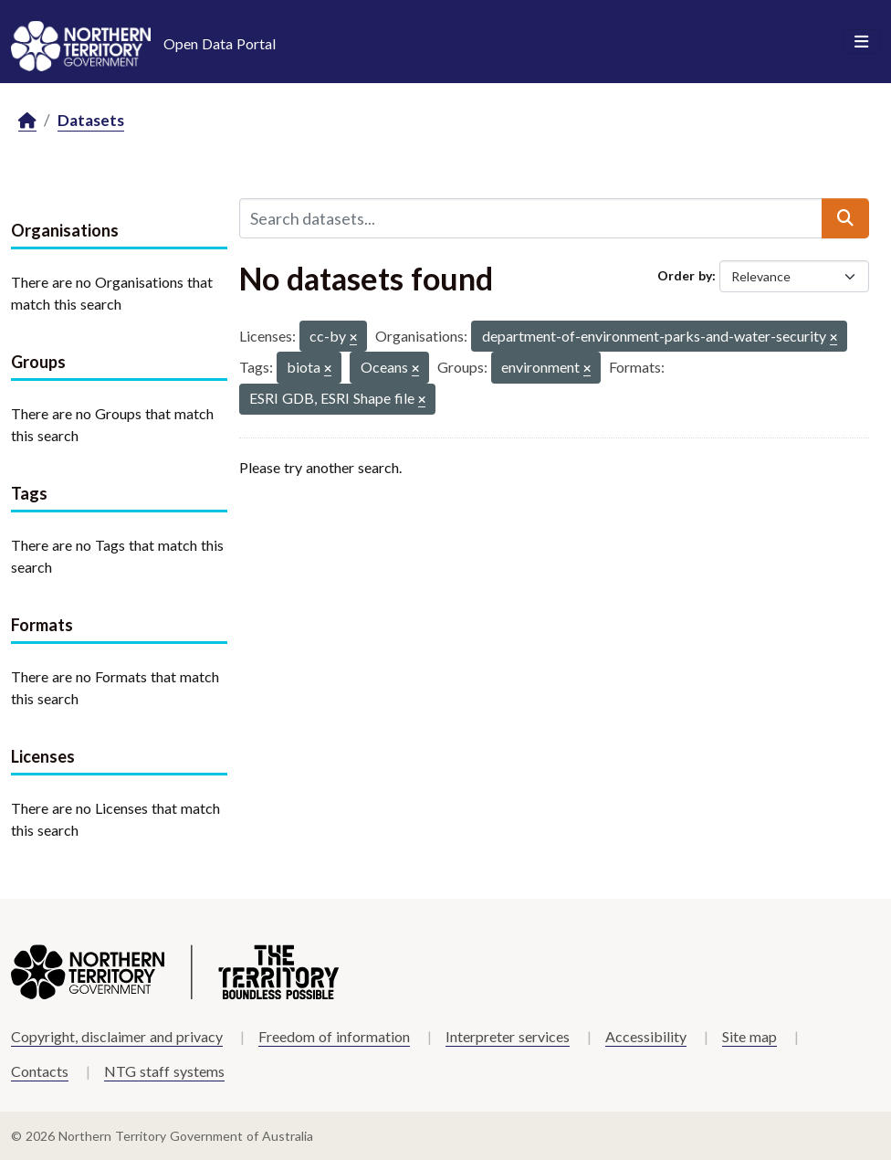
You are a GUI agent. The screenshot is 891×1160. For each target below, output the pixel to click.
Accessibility (646, 1036)
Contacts (39, 1071)
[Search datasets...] (531, 218)
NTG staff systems (164, 1071)
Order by (684, 275)
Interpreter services (508, 1036)
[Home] (27, 121)
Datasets (91, 120)
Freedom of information (334, 1036)
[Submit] (845, 218)
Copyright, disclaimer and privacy (117, 1036)
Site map (749, 1036)
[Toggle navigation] (861, 42)
